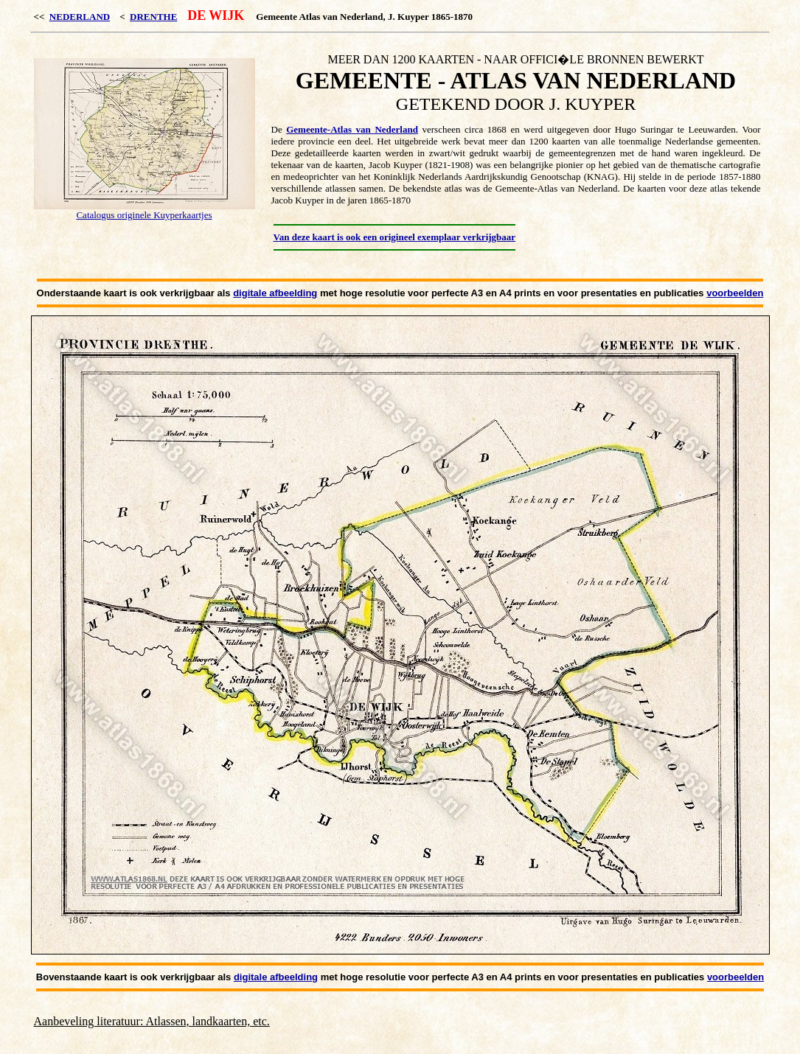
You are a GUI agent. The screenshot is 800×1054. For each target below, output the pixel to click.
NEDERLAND (79, 16)
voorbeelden (734, 293)
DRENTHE (153, 16)
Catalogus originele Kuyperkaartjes (144, 214)
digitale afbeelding (275, 293)
